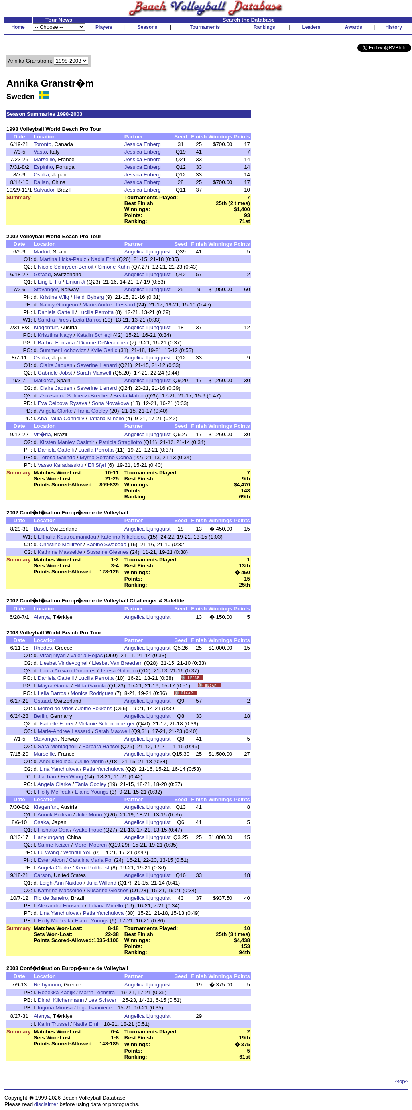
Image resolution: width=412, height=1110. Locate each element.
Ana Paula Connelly (60, 418)
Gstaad (42, 274)
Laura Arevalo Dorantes (67, 671)
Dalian (41, 182)
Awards (353, 27)
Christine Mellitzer (60, 544)
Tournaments (205, 27)
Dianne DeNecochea (103, 343)
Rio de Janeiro (51, 898)
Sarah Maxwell (94, 373)
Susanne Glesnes (107, 552)
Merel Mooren (90, 845)
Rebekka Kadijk (56, 992)
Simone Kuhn (114, 267)
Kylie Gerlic (104, 350)
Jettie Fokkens (95, 708)
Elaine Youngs (91, 792)
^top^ (401, 1081)
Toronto (42, 144)
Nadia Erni (103, 259)
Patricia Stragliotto (120, 442)
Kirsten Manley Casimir (66, 442)
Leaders (311, 27)
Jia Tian (47, 777)
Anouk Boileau (56, 761)
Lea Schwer (102, 1000)
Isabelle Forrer (56, 724)
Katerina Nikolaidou (124, 537)
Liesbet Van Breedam (117, 663)
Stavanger (45, 289)
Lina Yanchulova (58, 769)
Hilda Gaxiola (90, 686)
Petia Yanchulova (103, 769)
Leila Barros (87, 320)
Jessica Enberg (142, 144)
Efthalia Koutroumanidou (67, 537)
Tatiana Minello (106, 418)
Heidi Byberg (88, 297)
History (394, 27)
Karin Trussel (53, 1024)
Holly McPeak (54, 792)
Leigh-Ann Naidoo (60, 883)
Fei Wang (72, 777)
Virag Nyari (52, 655)
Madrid (42, 252)
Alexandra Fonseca (60, 906)
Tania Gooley (92, 411)
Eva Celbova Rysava (62, 403)
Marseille (44, 159)
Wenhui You (77, 852)
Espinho (43, 167)
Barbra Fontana (56, 343)
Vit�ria (42, 434)
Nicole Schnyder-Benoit (65, 267)
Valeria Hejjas (86, 655)
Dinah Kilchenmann (61, 1000)
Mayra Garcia (54, 686)
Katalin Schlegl (94, 335)
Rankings (264, 27)
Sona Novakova (110, 403)
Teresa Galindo (57, 457)
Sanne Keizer (54, 845)
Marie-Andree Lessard (109, 305)
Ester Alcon (51, 860)
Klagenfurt (46, 327)
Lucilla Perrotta (96, 312)
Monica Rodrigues (92, 693)
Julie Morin (91, 761)
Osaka (41, 175)
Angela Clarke (56, 411)
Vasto (40, 152)
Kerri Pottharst (92, 868)
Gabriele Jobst (55, 373)
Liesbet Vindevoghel (63, 663)
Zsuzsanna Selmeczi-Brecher (74, 396)
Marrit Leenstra (97, 992)
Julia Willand (101, 883)
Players (103, 27)
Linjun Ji (75, 282)
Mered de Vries (56, 708)
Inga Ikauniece (94, 1008)
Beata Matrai (128, 396)
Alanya (42, 617)
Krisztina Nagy (55, 335)
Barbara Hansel (100, 746)
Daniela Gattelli (56, 312)
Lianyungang (49, 837)
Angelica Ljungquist (147, 252)
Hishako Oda (53, 830)
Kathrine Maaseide (60, 552)
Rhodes (43, 648)
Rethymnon (47, 985)
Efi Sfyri (97, 465)
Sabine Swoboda (106, 544)
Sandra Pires (53, 320)
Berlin (40, 716)
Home (17, 27)
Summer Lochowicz (62, 350)
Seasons (147, 27)
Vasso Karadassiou (60, 465)
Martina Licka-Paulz (62, 259)
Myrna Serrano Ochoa (106, 457)
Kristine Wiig (54, 297)
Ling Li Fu (49, 282)
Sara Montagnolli (58, 746)
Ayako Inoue (87, 830)
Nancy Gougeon (58, 305)
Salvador (44, 190)
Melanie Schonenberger (106, 724)
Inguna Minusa (55, 1008)
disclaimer (46, 1104)
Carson (42, 875)
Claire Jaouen (55, 365)
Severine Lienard (97, 365)
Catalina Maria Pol (90, 860)
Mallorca (43, 380)
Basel (40, 529)
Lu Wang (48, 852)
